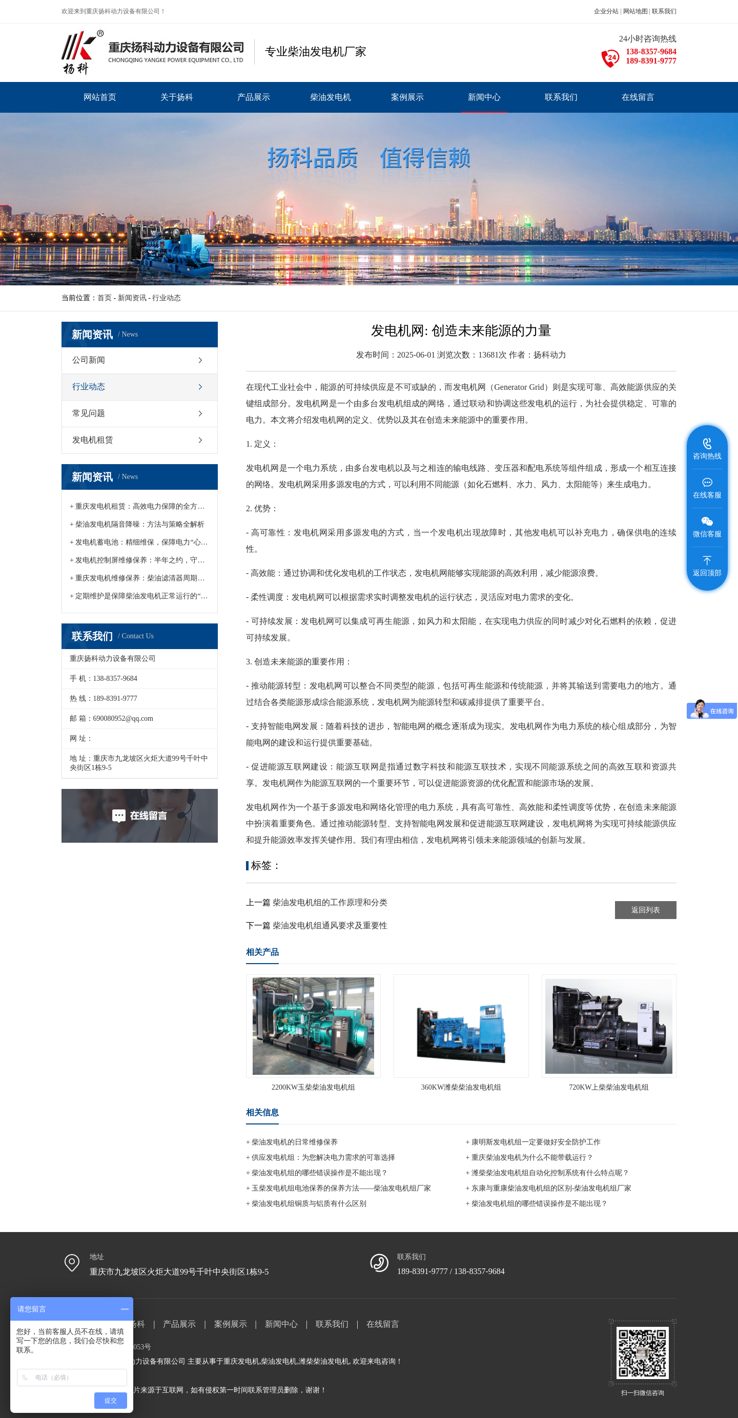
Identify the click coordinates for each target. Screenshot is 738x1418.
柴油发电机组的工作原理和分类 (330, 902)
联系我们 (664, 11)
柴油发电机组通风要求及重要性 (330, 925)
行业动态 (166, 298)
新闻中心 (281, 1324)
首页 (104, 298)
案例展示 (230, 1324)
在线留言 (382, 1324)
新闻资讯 (132, 298)
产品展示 (179, 1324)
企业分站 (606, 11)
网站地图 (635, 11)
